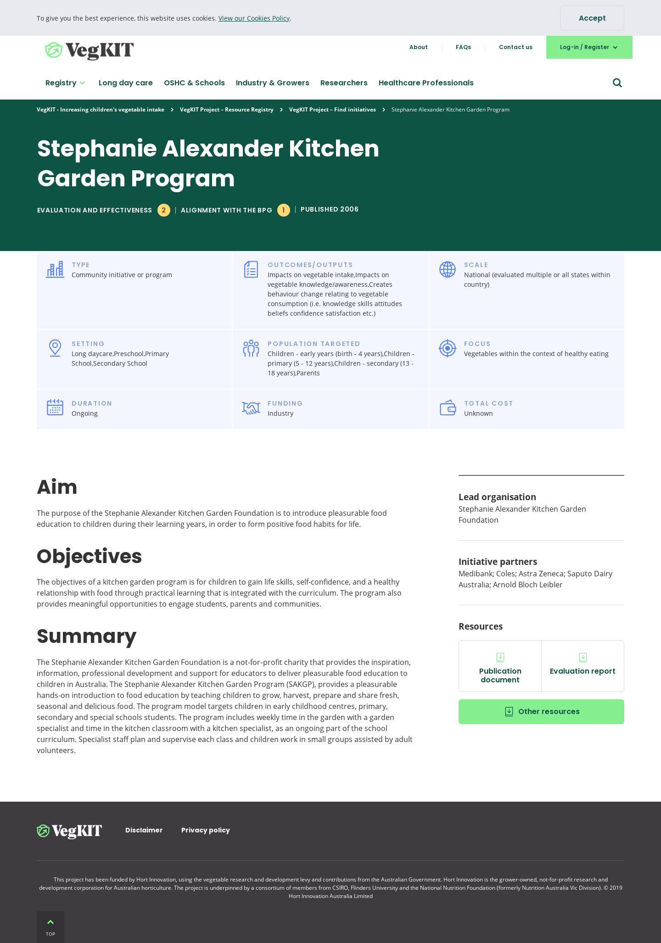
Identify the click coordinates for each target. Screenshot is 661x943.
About (418, 47)
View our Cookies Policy (254, 18)
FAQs (463, 47)
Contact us (515, 47)
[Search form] (617, 83)
